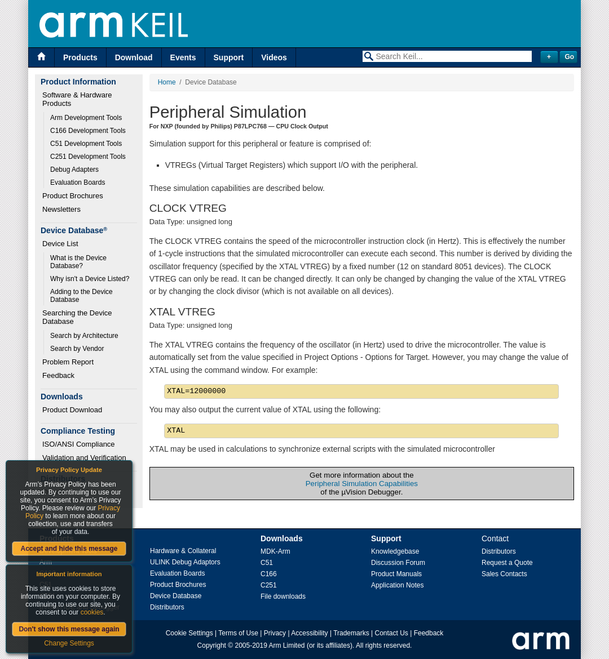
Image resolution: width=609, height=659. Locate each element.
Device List (60, 243)
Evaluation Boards (77, 182)
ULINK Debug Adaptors (185, 562)
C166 (269, 574)
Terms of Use (238, 633)
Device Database (175, 596)
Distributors (167, 607)
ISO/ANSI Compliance (78, 444)
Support (229, 57)
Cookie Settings (189, 633)
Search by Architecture (84, 336)
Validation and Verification (84, 457)
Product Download (72, 410)
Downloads (282, 538)
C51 (267, 563)
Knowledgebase (395, 551)
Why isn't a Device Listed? (89, 279)
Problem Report (68, 362)
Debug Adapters (74, 169)
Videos (274, 57)
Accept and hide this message (68, 549)
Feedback (58, 375)
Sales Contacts (504, 574)
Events (183, 57)
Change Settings (69, 643)
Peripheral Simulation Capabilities (362, 483)
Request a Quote (507, 563)
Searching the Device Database (78, 317)
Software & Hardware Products (78, 99)
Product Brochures (72, 196)
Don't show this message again (69, 629)
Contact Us (391, 633)
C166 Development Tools (88, 131)
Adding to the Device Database (82, 296)
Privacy (275, 633)
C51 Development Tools (86, 144)
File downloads (283, 596)
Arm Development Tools (86, 118)
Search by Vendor (77, 349)
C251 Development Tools (88, 157)
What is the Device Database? (79, 262)
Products (80, 57)
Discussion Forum (398, 563)
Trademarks (351, 633)
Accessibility (309, 633)
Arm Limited (287, 645)
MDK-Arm (275, 551)
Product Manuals (396, 574)
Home (167, 82)
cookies (92, 612)
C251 (269, 585)
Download (134, 57)
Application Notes (397, 585)
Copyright (211, 645)
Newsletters (61, 209)
